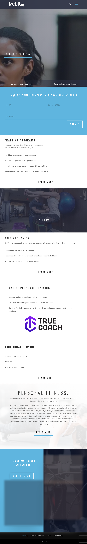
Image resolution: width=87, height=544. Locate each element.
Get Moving (43, 432)
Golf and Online (37, 535)
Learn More (45, 182)
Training (24, 535)
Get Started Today (18, 54)
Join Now (43, 220)
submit (74, 124)
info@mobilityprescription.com (65, 84)
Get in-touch (21, 476)
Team (48, 535)
